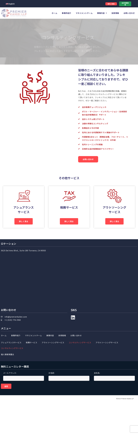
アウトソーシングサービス (53, 369)
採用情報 (115, 13)
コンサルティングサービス (80, 369)
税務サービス (69, 221)
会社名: (114, 407)
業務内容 (102, 13)
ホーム (54, 13)
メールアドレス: (23, 407)
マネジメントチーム (84, 13)
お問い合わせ (129, 13)
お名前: (68, 407)
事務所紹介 (66, 13)
